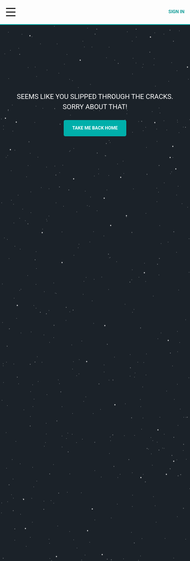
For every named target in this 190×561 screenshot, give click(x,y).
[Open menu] (11, 12)
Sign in (176, 11)
